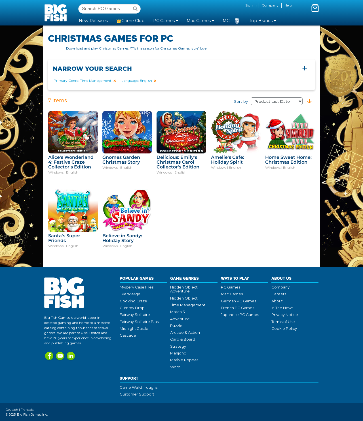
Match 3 (177, 311)
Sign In (251, 5)
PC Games (230, 287)
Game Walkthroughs (138, 387)
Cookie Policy (284, 328)
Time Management (187, 305)
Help (288, 5)
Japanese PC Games (240, 314)
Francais (27, 410)
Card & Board (182, 339)
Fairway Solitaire (135, 314)
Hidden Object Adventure (184, 289)
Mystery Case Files (136, 287)
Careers (278, 294)
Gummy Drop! (132, 307)
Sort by (268, 101)
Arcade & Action (185, 332)
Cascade (128, 335)
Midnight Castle (134, 328)
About (277, 301)
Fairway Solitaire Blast (140, 321)
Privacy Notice (284, 314)
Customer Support (137, 394)
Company (270, 5)
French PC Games (237, 307)
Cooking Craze (133, 301)
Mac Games (232, 294)
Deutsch (12, 410)
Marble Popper (184, 360)
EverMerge (130, 294)
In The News (282, 307)
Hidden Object (184, 298)
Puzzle (176, 325)
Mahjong (178, 353)
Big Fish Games (57, 12)
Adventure (180, 319)
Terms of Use (283, 321)
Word (175, 367)
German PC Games (238, 301)
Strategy (178, 346)
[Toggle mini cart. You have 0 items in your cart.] (315, 8)
